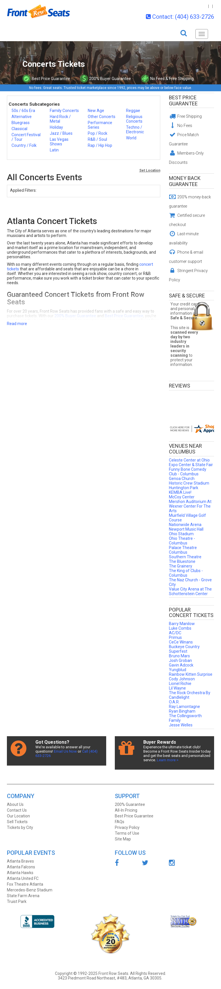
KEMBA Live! (180, 492)
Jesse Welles (181, 725)
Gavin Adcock (181, 665)
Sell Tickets (17, 821)
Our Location (18, 816)
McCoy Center (182, 497)
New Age (96, 110)
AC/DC (175, 633)
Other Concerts (101, 116)
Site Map (123, 839)
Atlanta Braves (20, 861)
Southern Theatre (185, 557)
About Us (15, 804)
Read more (17, 323)
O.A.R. (174, 702)
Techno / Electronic (135, 129)
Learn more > (167, 760)
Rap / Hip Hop (100, 145)
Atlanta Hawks (20, 872)
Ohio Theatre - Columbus (182, 540)
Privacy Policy (127, 827)
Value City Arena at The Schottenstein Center (190, 591)
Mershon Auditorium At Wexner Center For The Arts (190, 506)
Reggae (133, 110)
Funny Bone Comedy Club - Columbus (187, 471)
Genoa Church (182, 478)
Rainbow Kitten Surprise (190, 674)
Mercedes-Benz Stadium (29, 890)
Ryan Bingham (182, 711)
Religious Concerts (134, 119)
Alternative (22, 116)
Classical (19, 128)
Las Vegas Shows (59, 141)
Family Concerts (64, 110)
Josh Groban (180, 660)
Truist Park (16, 901)
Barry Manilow (182, 623)
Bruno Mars (179, 656)
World (131, 138)
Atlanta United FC (23, 878)
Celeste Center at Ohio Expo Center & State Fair (191, 462)
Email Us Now (65, 751)
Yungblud (177, 669)
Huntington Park (183, 487)
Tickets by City (20, 827)
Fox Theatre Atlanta (25, 884)
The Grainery (180, 566)
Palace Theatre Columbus (183, 550)
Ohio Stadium (181, 533)
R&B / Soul (97, 139)
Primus (175, 637)
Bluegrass (21, 122)
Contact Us (17, 810)
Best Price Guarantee (183, 100)
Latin (54, 150)
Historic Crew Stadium (189, 483)
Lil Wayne (177, 688)
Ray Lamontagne (184, 706)
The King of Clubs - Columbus (186, 573)
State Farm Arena (23, 895)
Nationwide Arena (185, 524)
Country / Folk (24, 145)
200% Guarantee (130, 804)
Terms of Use (127, 833)
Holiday (56, 127)
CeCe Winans (181, 642)
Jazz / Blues (61, 133)
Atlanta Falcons (21, 867)
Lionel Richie (180, 683)
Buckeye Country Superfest (184, 649)
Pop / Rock (97, 133)
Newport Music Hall (186, 529)
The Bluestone (182, 561)
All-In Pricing (126, 810)
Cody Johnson (182, 679)
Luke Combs (180, 628)
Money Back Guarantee (185, 181)
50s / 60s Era (23, 110)
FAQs (119, 821)
